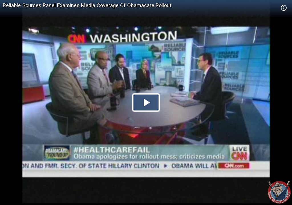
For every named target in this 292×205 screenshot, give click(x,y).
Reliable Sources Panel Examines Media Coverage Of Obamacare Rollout (87, 5)
